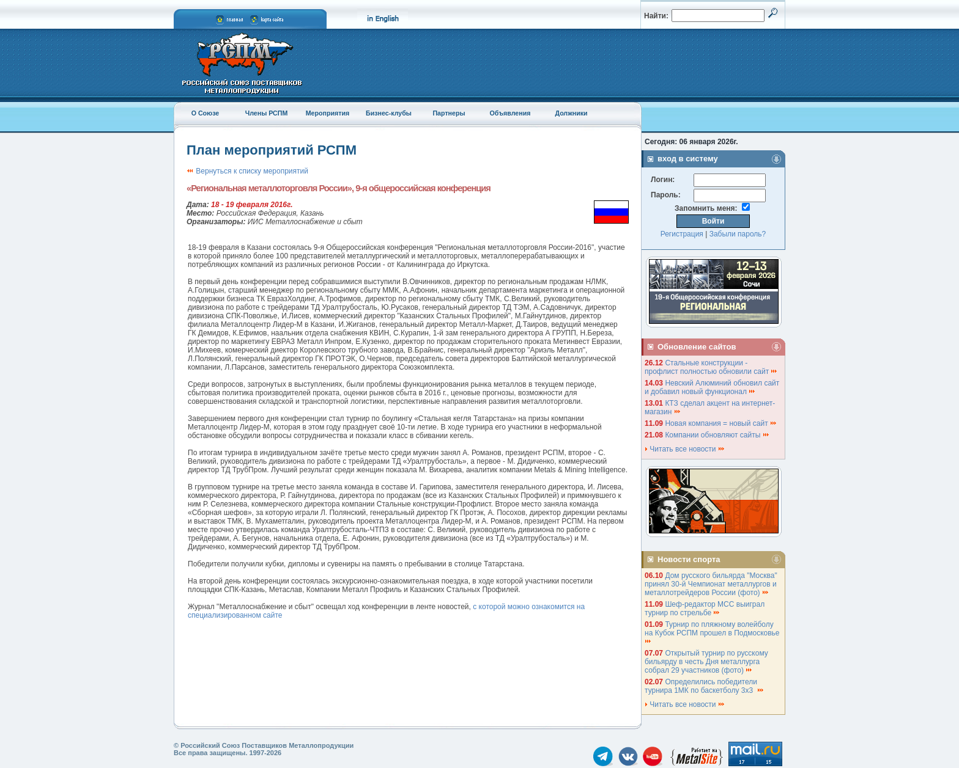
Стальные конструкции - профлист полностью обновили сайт (711, 367)
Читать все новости (685, 449)
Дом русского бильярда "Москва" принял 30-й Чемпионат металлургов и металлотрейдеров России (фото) (711, 584)
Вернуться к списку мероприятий (247, 171)
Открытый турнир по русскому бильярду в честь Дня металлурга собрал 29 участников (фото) (706, 662)
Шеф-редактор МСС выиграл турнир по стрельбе (705, 608)
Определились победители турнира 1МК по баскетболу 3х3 (705, 686)
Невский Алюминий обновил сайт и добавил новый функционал (712, 387)
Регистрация (682, 234)
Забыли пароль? (737, 234)
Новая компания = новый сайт (721, 423)
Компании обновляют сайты (717, 435)
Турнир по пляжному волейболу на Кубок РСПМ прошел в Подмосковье (713, 632)
